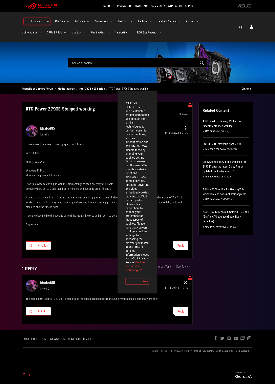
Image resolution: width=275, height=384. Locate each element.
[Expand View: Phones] (198, 21)
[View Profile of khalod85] (47, 128)
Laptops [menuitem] (142, 21)
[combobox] (137, 63)
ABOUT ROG (30, 339)
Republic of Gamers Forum (37, 88)
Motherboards (66, 88)
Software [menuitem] (79, 21)
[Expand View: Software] (88, 21)
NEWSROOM (58, 339)
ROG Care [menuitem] (59, 21)
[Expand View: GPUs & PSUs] (65, 32)
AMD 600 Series (212, 131)
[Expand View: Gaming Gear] (108, 32)
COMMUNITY (158, 6)
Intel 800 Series (212, 176)
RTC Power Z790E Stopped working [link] (129, 88)
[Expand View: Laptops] (150, 21)
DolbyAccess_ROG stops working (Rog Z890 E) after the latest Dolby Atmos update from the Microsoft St (224, 166)
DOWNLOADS (141, 6)
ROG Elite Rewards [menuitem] (147, 32)
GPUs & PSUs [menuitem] (54, 32)
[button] (30, 246)
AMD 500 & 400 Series (215, 226)
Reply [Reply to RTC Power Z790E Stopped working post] (180, 246)
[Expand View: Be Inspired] (48, 21)
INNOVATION (124, 6)
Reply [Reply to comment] (180, 311)
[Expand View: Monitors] (85, 32)
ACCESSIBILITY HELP (81, 339)
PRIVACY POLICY (183, 351)
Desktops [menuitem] (123, 21)
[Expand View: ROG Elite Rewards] (161, 32)
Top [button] (28, 374)
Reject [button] (115, 213)
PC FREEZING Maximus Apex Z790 (222, 144)
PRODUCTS (108, 6)
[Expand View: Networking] (131, 32)
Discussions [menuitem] (102, 21)
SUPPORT (190, 6)
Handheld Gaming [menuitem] (167, 21)
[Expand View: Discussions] (112, 21)
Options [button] (246, 88)
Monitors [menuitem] (77, 32)
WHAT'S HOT (175, 6)
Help (240, 27)
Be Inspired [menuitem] (37, 21)
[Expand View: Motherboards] (40, 32)
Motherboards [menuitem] (29, 32)
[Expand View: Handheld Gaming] (179, 21)
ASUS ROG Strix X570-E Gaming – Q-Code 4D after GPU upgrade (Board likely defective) (226, 216)
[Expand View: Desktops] (132, 21)
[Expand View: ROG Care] (68, 21)
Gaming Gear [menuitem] (98, 32)
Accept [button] (159, 213)
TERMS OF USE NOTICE (160, 351)
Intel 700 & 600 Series (92, 88)
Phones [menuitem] (190, 21)
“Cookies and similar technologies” (111, 202)
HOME (44, 339)
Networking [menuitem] (121, 32)
